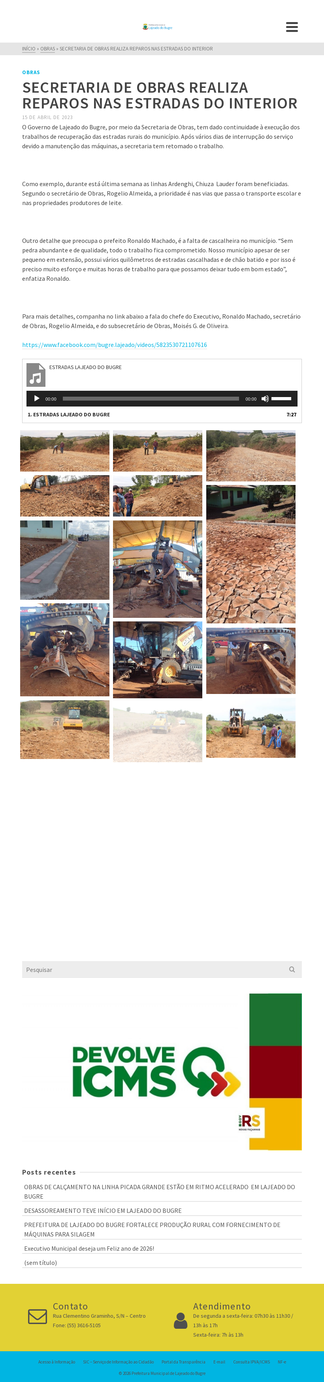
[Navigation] (292, 27)
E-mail (219, 1362)
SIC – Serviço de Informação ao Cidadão (118, 1362)
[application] (162, 399)
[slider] (151, 399)
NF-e (282, 1362)
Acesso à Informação (56, 1362)
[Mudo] (265, 399)
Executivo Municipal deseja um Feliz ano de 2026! (89, 1248)
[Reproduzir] (37, 399)
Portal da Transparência (183, 1362)
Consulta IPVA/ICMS (251, 1362)
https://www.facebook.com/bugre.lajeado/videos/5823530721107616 (114, 345)
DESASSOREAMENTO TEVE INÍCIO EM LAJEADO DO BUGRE (103, 1210)
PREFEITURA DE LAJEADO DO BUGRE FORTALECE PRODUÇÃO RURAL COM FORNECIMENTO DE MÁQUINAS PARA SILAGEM (152, 1229)
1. (69, 414)
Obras (31, 72)
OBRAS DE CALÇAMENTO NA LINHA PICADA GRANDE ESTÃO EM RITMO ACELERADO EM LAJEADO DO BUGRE (159, 1191)
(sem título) (40, 1262)
